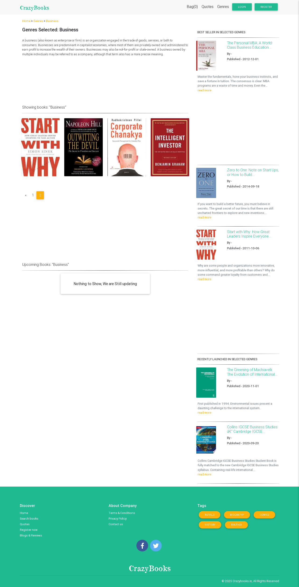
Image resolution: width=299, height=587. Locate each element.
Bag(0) (192, 7)
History (210, 524)
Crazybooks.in (242, 581)
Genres (223, 7)
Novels (209, 514)
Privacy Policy (118, 519)
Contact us (116, 524)
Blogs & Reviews (31, 535)
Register (266, 7)
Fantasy (236, 524)
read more (204, 90)
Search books (29, 519)
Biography (237, 514)
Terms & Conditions (122, 513)
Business (52, 21)
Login (242, 7)
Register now (29, 530)
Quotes (208, 7)
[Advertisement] (105, 79)
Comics (264, 514)
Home (26, 21)
